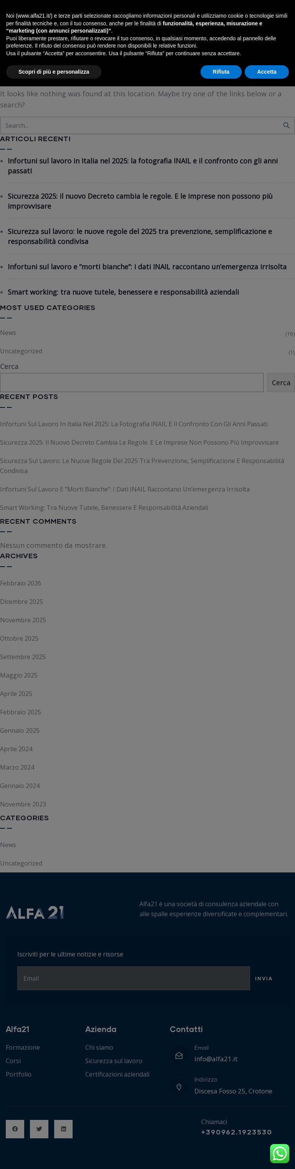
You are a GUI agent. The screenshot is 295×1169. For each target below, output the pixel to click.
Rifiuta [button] (221, 1154)
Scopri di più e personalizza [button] (53, 1154)
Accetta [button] (267, 1154)
